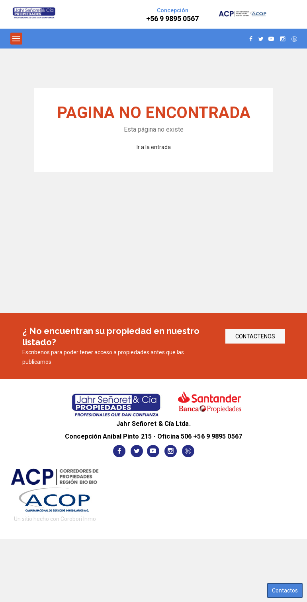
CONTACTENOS (255, 336)
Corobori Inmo (78, 519)
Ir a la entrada (154, 147)
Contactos (285, 590)
